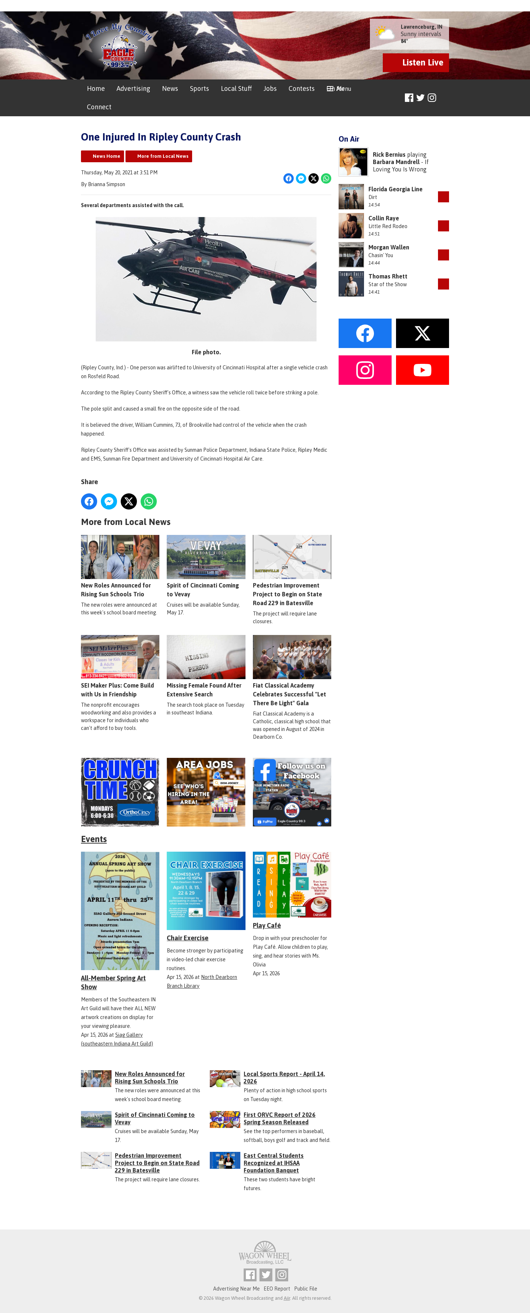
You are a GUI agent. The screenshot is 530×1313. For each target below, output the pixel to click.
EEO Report (277, 1289)
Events (94, 839)
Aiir (287, 1298)
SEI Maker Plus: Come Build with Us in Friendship (120, 666)
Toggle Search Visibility (444, 98)
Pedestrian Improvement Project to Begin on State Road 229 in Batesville (292, 570)
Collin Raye (383, 218)
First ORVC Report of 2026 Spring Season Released (279, 1118)
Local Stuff (236, 88)
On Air (335, 88)
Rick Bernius (389, 154)
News (170, 88)
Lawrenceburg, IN (421, 27)
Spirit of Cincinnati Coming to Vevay (206, 566)
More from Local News (162, 156)
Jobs (270, 88)
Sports (199, 88)
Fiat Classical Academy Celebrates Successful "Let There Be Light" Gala (292, 670)
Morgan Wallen (388, 247)
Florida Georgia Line (395, 189)
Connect (99, 107)
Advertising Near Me (236, 1289)
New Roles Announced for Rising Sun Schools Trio (120, 566)
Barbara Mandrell (396, 162)
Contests (302, 88)
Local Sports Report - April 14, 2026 (284, 1078)
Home (96, 88)
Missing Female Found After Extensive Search (206, 666)
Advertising (133, 88)
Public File (305, 1289)
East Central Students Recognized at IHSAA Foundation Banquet (274, 1163)
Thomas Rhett (387, 276)
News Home (106, 156)
